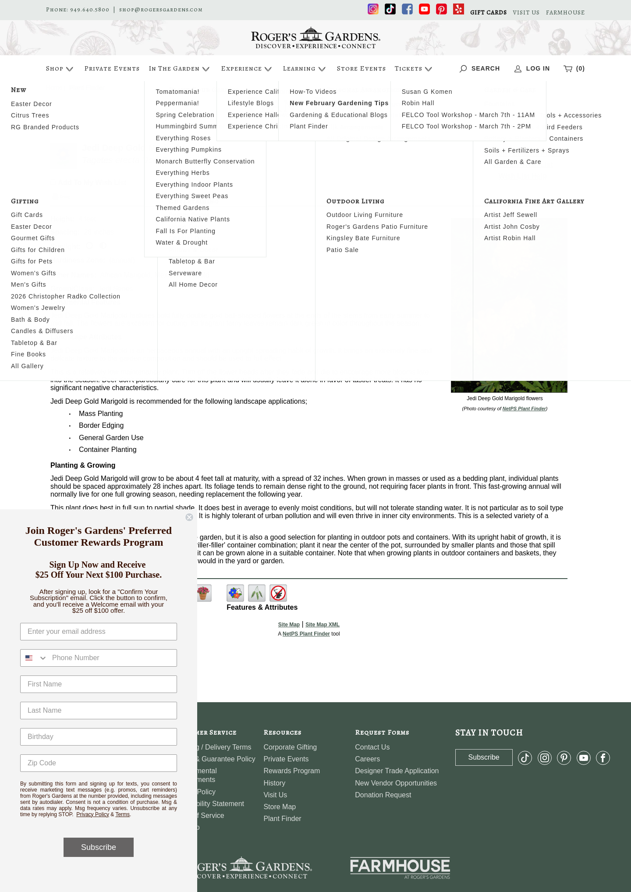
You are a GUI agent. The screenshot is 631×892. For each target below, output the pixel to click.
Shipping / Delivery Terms (212, 747)
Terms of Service (198, 815)
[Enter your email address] (98, 631)
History (274, 783)
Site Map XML (322, 625)
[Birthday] (98, 737)
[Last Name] (98, 710)
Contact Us (372, 747)
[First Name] (98, 684)
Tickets (414, 69)
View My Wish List (523, 164)
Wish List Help (523, 176)
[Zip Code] (98, 763)
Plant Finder (282, 818)
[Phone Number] (112, 658)
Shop (60, 69)
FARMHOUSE (565, 13)
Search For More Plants (522, 153)
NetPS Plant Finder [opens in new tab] (306, 634)
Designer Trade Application (397, 771)
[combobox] (34, 658)
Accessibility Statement (208, 803)
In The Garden (180, 69)
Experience (247, 69)
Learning (305, 69)
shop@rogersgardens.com (161, 10)
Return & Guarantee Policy (213, 759)
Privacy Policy (92, 814)
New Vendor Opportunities (396, 783)
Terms (122, 814)
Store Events (361, 68)
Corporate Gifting (290, 747)
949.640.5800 (90, 10)
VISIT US (526, 13)
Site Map (289, 625)
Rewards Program (291, 771)
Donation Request (383, 795)
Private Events (112, 68)
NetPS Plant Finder (524, 408)
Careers (367, 759)
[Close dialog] (189, 517)
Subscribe (98, 847)
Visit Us (275, 795)
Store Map (279, 806)
